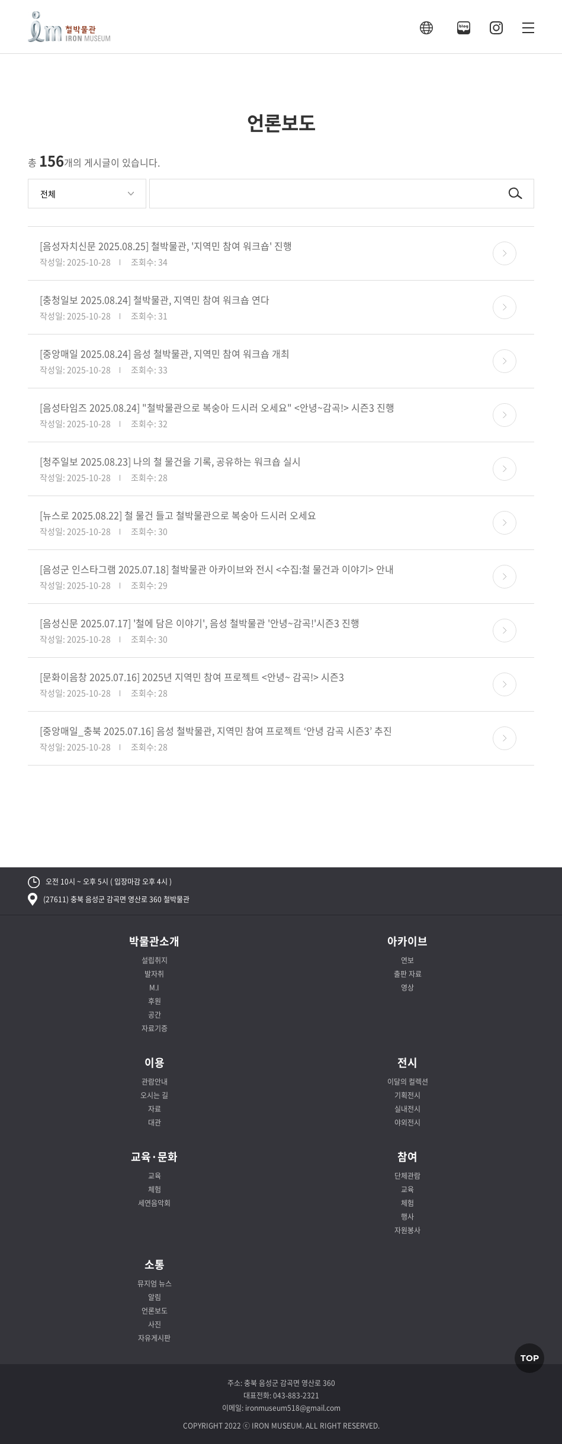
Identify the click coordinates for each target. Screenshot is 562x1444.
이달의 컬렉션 (407, 1081)
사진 (154, 1324)
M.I (154, 987)
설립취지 (155, 960)
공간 (154, 1014)
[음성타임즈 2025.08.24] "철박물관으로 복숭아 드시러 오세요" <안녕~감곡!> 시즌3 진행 (217, 407)
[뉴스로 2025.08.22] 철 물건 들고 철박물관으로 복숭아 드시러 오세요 (178, 515)
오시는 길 (154, 1095)
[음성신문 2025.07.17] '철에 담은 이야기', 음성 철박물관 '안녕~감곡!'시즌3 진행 (199, 623)
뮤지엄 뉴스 (154, 1283)
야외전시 (407, 1122)
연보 (407, 960)
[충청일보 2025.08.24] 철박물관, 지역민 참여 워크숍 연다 (154, 299)
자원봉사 (407, 1230)
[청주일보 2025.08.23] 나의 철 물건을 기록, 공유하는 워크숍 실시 (170, 461)
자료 (154, 1109)
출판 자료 (408, 974)
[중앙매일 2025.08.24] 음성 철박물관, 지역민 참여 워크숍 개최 (165, 353)
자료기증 (155, 1028)
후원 (154, 1001)
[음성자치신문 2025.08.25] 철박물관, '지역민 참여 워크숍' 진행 (166, 246)
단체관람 (407, 1175)
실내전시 (407, 1109)
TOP (530, 1358)
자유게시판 (154, 1338)
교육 (154, 1175)
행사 (407, 1216)
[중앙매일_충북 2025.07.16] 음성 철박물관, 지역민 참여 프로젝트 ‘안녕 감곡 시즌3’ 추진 (216, 730)
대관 (154, 1122)
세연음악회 (154, 1203)
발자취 (154, 974)
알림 (154, 1297)
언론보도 (155, 1310)
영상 (407, 987)
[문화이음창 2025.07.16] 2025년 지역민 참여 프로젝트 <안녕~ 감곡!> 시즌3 (192, 677)
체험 (154, 1189)
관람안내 (155, 1081)
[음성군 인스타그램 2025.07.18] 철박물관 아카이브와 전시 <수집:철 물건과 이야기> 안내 (217, 569)
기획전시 (407, 1095)
